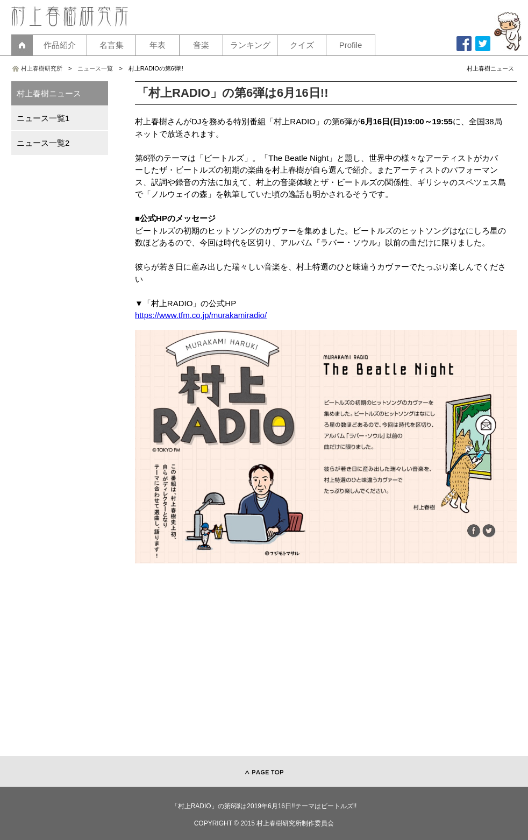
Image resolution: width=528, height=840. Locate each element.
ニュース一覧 (95, 68)
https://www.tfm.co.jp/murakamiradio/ (201, 315)
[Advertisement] (326, 664)
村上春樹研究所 (41, 68)
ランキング (250, 45)
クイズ (302, 45)
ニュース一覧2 (43, 142)
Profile (350, 45)
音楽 (201, 45)
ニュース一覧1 (43, 118)
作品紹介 (60, 45)
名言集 (111, 45)
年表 (157, 45)
